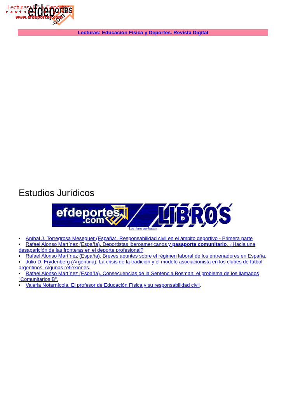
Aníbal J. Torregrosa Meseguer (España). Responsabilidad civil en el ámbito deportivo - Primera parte (139, 238)
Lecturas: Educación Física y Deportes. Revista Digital (143, 32)
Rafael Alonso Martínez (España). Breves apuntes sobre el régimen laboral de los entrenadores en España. (146, 256)
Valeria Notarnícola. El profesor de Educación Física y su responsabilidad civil (113, 285)
